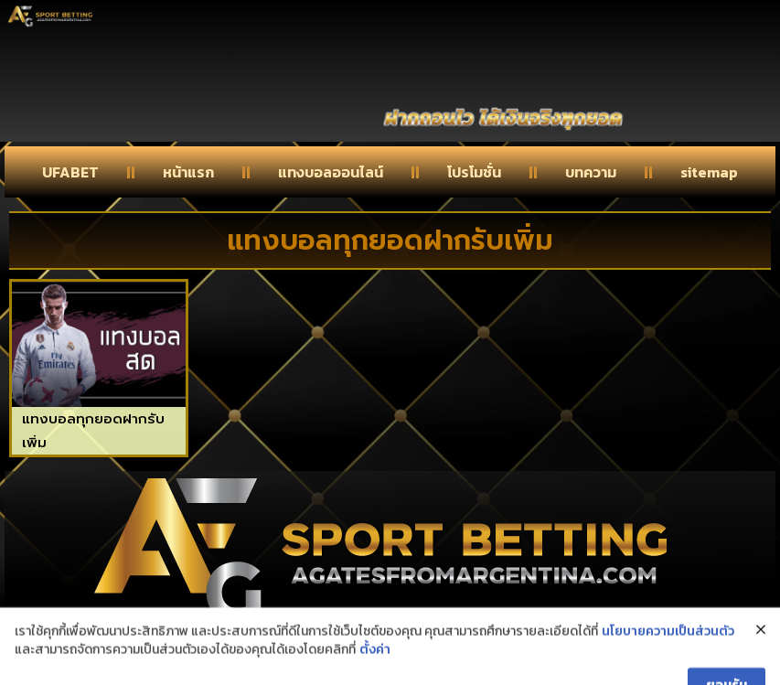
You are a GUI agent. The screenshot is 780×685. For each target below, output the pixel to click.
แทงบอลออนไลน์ (330, 172)
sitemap (709, 172)
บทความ (590, 172)
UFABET (70, 172)
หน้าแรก (188, 172)
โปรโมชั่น (474, 172)
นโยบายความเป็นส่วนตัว (668, 649)
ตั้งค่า (374, 667)
